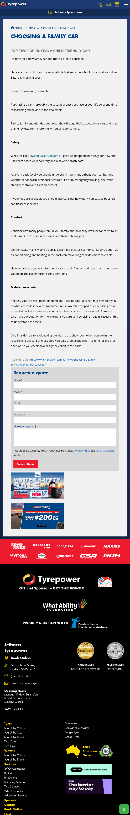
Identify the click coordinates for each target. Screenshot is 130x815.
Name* (17, 380)
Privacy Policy (82, 451)
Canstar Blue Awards (77, 697)
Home (16, 28)
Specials (10, 770)
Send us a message (24, 653)
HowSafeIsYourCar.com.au (45, 156)
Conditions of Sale (46, 809)
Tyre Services (12, 756)
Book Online (13, 779)
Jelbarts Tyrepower (65, 12)
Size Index (71, 693)
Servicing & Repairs (15, 752)
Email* (17, 403)
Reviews (10, 793)
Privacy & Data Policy (24, 809)
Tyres (8, 693)
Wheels (9, 720)
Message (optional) (24, 426)
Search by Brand (14, 707)
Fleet (7, 784)
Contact (9, 774)
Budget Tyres (72, 702)
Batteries (9, 743)
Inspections (10, 747)
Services (10, 734)
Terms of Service (105, 451)
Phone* (17, 392)
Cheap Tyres (72, 706)
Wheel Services (13, 761)
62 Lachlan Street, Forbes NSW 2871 (24, 637)
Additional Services (15, 765)
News (8, 788)
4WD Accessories (14, 738)
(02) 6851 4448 (22, 646)
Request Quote (25, 464)
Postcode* (19, 415)
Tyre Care (10, 711)
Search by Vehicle (14, 698)
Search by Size (13, 702)
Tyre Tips (9, 716)
